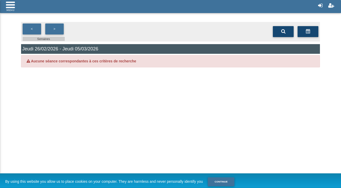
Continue (221, 181)
